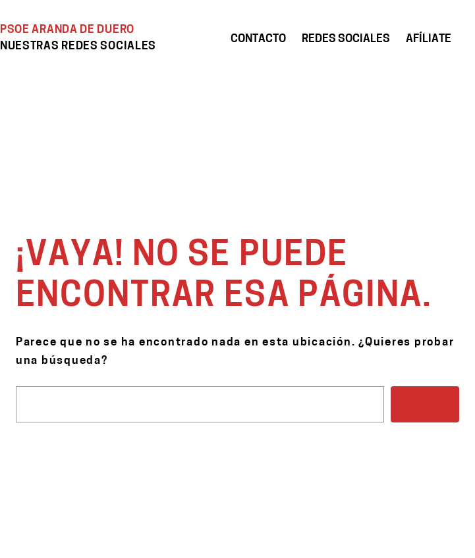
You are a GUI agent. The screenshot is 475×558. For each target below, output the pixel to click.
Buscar (425, 404)
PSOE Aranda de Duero (67, 30)
